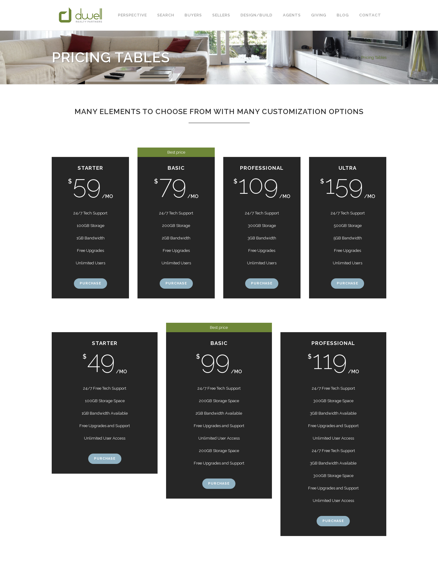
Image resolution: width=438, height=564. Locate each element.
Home (351, 57)
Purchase (90, 283)
